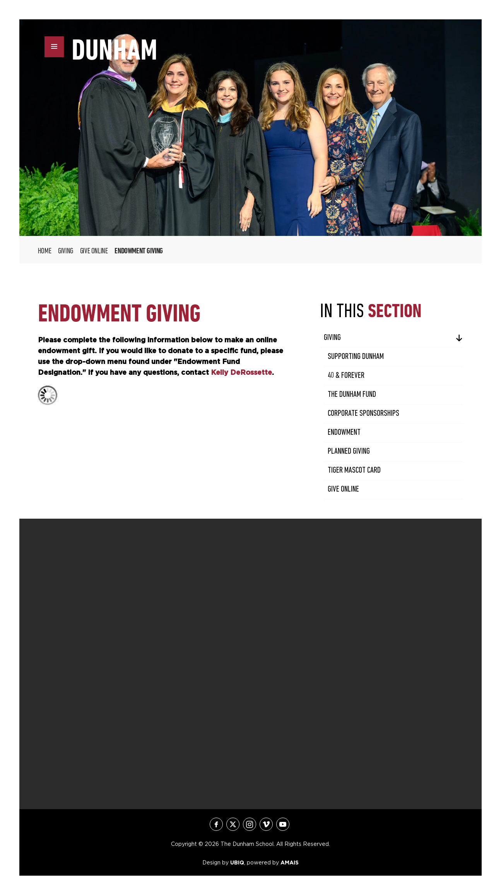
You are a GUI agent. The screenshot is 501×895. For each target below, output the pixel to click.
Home (44, 251)
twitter (232, 824)
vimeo (266, 824)
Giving (65, 251)
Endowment (344, 432)
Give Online (94, 251)
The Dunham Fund (352, 394)
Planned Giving (349, 451)
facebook (216, 824)
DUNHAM (114, 50)
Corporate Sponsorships (363, 413)
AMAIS (289, 862)
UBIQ (237, 862)
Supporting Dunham (356, 356)
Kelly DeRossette (241, 372)
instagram (249, 824)
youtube (282, 824)
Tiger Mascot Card (354, 470)
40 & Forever (346, 375)
